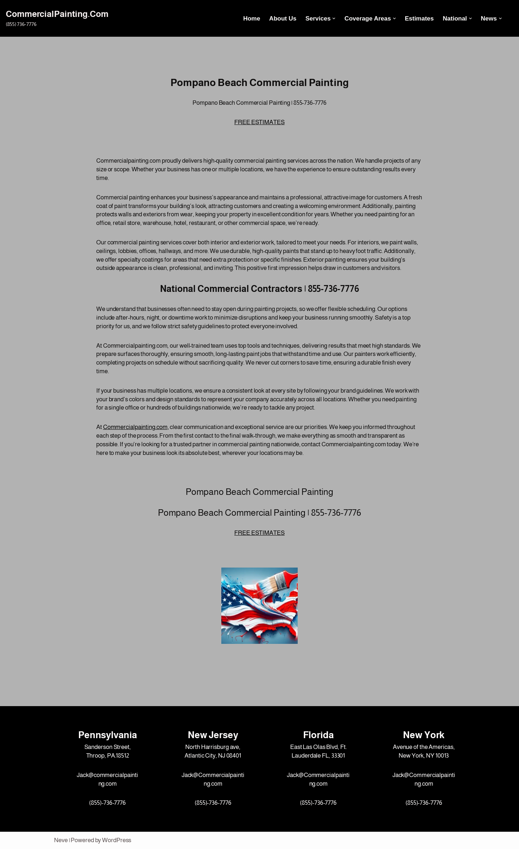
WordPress (116, 840)
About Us (283, 18)
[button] (334, 18)
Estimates (419, 18)
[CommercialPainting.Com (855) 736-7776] (57, 18)
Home (251, 18)
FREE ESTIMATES (259, 122)
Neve (61, 840)
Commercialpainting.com (135, 427)
